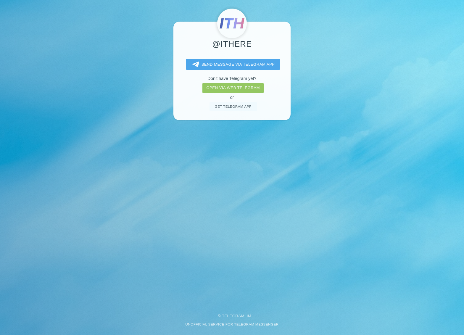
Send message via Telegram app (232, 64)
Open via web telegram (233, 88)
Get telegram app (233, 106)
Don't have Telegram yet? (231, 78)
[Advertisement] (232, 213)
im (249, 316)
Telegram (233, 316)
